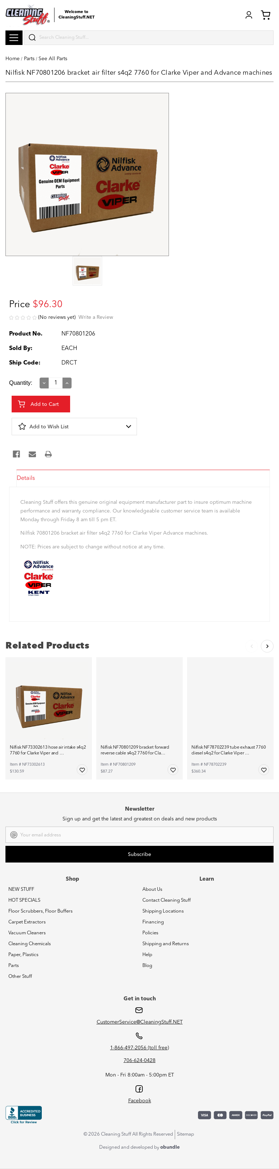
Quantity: (20, 383)
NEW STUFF (21, 889)
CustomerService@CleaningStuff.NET (140, 1022)
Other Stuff (20, 976)
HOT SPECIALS (24, 900)
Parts (13, 965)
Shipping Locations (163, 911)
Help (147, 954)
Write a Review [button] (95, 317)
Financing (153, 922)
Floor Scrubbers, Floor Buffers (40, 911)
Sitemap (185, 1134)
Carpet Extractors (27, 922)
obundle (170, 1147)
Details (26, 478)
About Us (152, 889)
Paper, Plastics (23, 954)
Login (249, 15)
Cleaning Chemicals (29, 944)
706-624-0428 (139, 1060)
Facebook (139, 1100)
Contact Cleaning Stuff (166, 900)
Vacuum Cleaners (27, 933)
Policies (150, 933)
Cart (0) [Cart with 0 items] (265, 15)
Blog (147, 965)
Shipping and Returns (165, 944)
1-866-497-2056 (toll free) (139, 1047)
